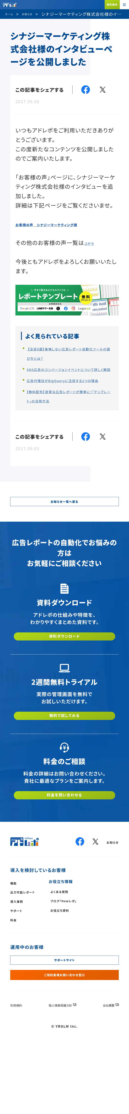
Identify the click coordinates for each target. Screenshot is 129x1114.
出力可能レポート (30, 944)
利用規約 (20, 1074)
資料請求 (112, 4)
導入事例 (20, 954)
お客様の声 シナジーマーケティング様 (65, 224)
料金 (15, 975)
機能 (15, 933)
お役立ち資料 (81, 965)
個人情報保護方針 (60, 1074)
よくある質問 (80, 943)
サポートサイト (64, 1019)
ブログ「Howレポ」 (87, 954)
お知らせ (109, 892)
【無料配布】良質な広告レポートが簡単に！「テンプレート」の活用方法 (69, 419)
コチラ (92, 242)
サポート (20, 964)
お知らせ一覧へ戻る (64, 532)
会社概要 (105, 1074)
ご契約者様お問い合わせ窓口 (64, 1041)
